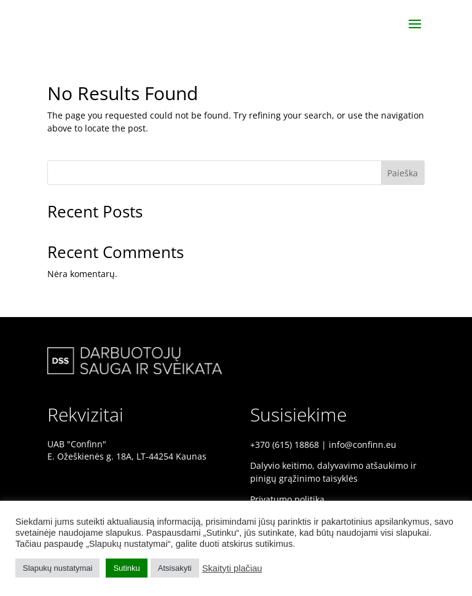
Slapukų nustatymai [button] (57, 568)
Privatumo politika (287, 499)
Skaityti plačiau (232, 568)
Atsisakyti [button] (175, 568)
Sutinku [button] (126, 568)
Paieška (402, 173)
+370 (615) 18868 (284, 444)
